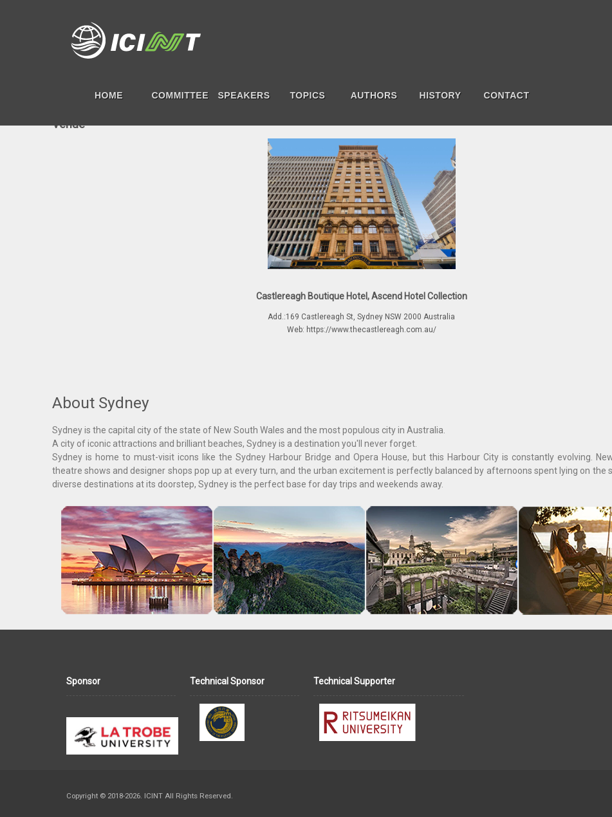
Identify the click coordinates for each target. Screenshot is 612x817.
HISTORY (440, 95)
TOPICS (308, 95)
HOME (109, 95)
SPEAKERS (244, 95)
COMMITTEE (180, 95)
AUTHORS (374, 95)
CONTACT (507, 95)
